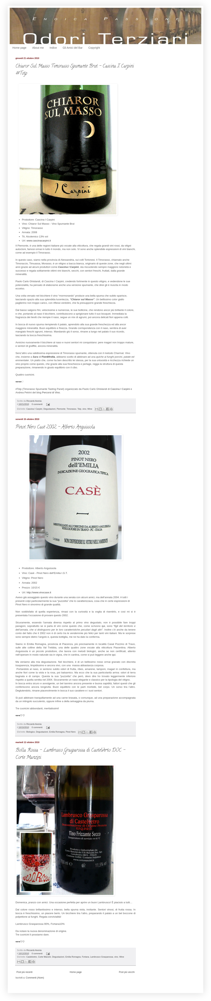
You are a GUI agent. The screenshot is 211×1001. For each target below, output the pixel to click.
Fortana (85, 957)
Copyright (94, 47)
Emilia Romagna (56, 732)
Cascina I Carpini (120, 389)
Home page (19, 47)
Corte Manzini (44, 957)
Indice (53, 47)
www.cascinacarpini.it (39, 240)
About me (38, 47)
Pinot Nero (70, 732)
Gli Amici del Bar (73, 47)
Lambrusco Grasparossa (101, 957)
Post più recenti (24, 972)
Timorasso (71, 409)
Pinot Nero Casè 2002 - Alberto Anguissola (55, 427)
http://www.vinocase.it (39, 592)
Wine (89, 409)
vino (84, 409)
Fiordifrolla (48, 356)
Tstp (79, 409)
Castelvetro (31, 957)
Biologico (30, 732)
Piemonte (61, 409)
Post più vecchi (127, 972)
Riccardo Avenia (34, 401)
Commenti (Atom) (35, 977)
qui (103, 626)
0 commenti (37, 404)
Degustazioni (49, 409)
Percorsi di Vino (51, 392)
